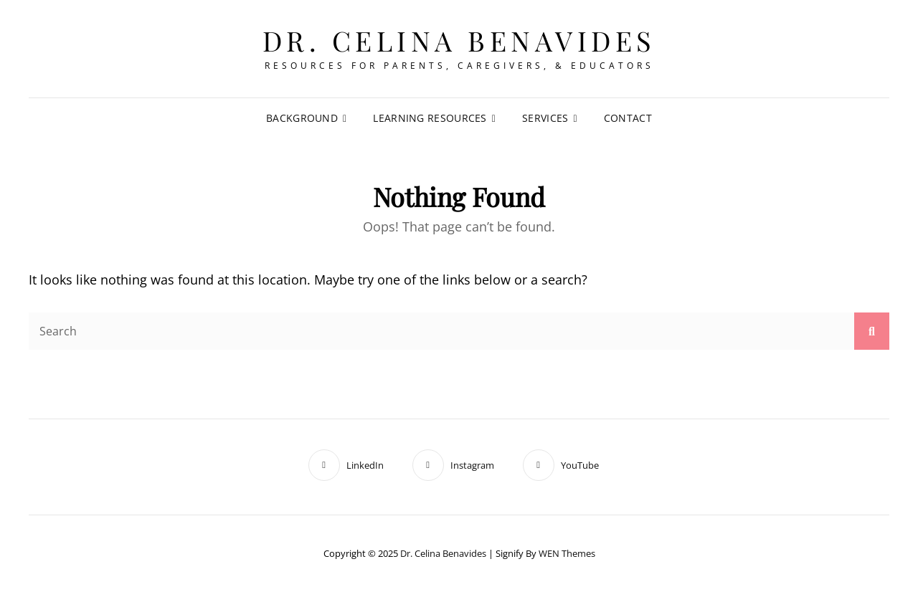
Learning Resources (429, 118)
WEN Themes (567, 553)
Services (545, 118)
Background (302, 118)
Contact (628, 118)
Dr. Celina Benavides (459, 40)
